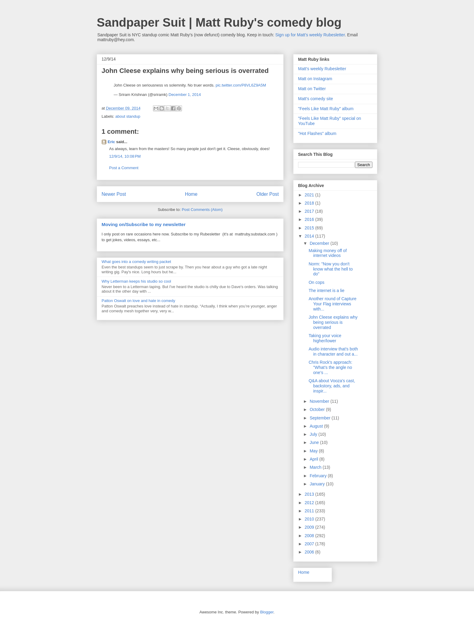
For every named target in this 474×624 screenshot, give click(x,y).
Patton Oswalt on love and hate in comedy (138, 300)
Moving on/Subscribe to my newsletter (144, 224)
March (316, 467)
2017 (310, 211)
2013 (310, 494)
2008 (310, 535)
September (320, 417)
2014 (310, 236)
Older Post (267, 194)
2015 (310, 227)
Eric (111, 142)
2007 (310, 543)
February (319, 475)
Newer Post (114, 194)
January (318, 483)
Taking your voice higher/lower (325, 338)
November (320, 401)
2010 (310, 519)
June (315, 442)
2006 (310, 552)
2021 (310, 194)
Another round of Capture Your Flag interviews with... (332, 303)
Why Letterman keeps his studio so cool (136, 281)
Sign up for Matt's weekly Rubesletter (310, 34)
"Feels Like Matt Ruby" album (325, 108)
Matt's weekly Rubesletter (322, 68)
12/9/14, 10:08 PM (125, 156)
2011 (310, 510)
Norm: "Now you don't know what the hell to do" (331, 269)
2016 (310, 219)
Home (191, 194)
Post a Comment (123, 168)
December (320, 243)
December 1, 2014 (185, 94)
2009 (310, 527)
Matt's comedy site (315, 98)
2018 (310, 203)
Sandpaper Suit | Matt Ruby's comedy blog (219, 22)
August (317, 426)
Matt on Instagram (315, 78)
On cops (316, 282)
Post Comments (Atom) (202, 209)
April (314, 459)
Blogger (266, 612)
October (318, 409)
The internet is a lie (326, 290)
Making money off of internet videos (328, 253)
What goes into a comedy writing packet (136, 261)
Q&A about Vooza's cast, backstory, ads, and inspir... (332, 385)
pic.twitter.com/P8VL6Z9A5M (241, 85)
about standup (127, 116)
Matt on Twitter (312, 88)
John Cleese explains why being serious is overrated (333, 322)
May (314, 450)
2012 (310, 502)
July (314, 434)
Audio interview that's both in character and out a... (333, 351)
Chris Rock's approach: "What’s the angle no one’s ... (330, 367)
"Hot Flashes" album (317, 133)
